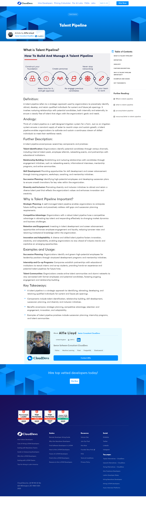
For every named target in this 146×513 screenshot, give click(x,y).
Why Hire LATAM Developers (26, 456)
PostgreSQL (87, 350)
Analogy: (117, 64)
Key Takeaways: (120, 83)
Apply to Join (104, 3)
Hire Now (74, 381)
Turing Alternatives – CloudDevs (113, 467)
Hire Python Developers (25, 439)
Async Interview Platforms (111, 488)
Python (57, 350)
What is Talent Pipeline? (123, 56)
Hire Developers (45, 3)
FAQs (87, 3)
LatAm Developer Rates (111, 475)
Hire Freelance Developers (111, 471)
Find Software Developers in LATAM (61, 445)
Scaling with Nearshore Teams (27, 448)
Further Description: (122, 68)
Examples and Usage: (122, 79)
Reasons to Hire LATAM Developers (60, 462)
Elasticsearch (98, 350)
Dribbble (106, 437)
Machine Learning (68, 350)
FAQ (82, 454)
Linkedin (106, 445)
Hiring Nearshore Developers (112, 479)
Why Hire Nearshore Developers (59, 441)
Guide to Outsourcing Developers (28, 452)
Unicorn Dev (85, 437)
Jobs (93, 3)
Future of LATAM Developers (58, 454)
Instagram (106, 450)
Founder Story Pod (88, 450)
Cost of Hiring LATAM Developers (28, 444)
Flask (79, 350)
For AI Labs (77, 3)
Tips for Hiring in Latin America (27, 464)
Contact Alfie (86, 358)
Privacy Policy (85, 462)
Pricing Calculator (62, 3)
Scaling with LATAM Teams (26, 460)
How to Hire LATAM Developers (59, 450)
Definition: (118, 60)
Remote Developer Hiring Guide (59, 437)
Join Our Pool (85, 441)
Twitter (105, 441)
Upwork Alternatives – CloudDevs (114, 463)
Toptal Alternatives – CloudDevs (113, 459)
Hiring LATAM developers (111, 483)
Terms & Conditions (87, 458)
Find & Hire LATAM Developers (59, 458)
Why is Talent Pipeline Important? (122, 73)
